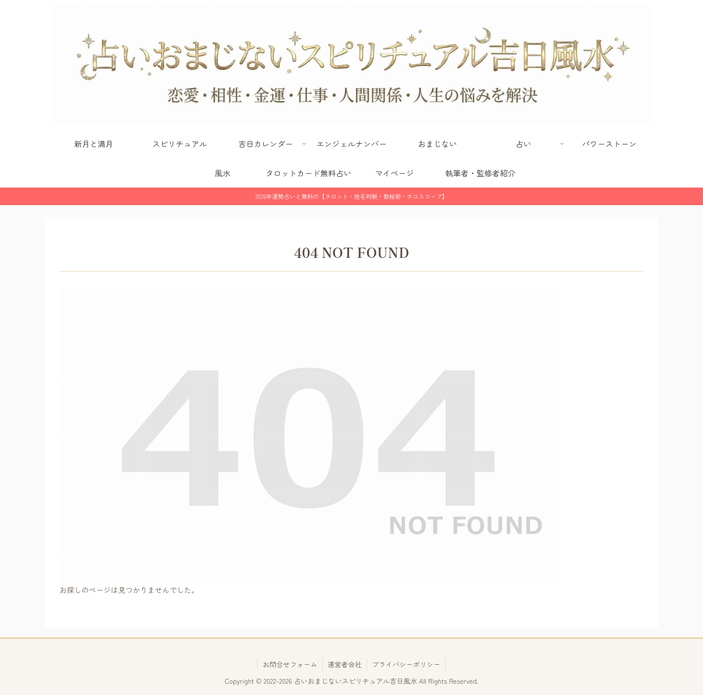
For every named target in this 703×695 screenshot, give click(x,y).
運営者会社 (345, 664)
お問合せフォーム (290, 664)
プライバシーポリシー (406, 664)
